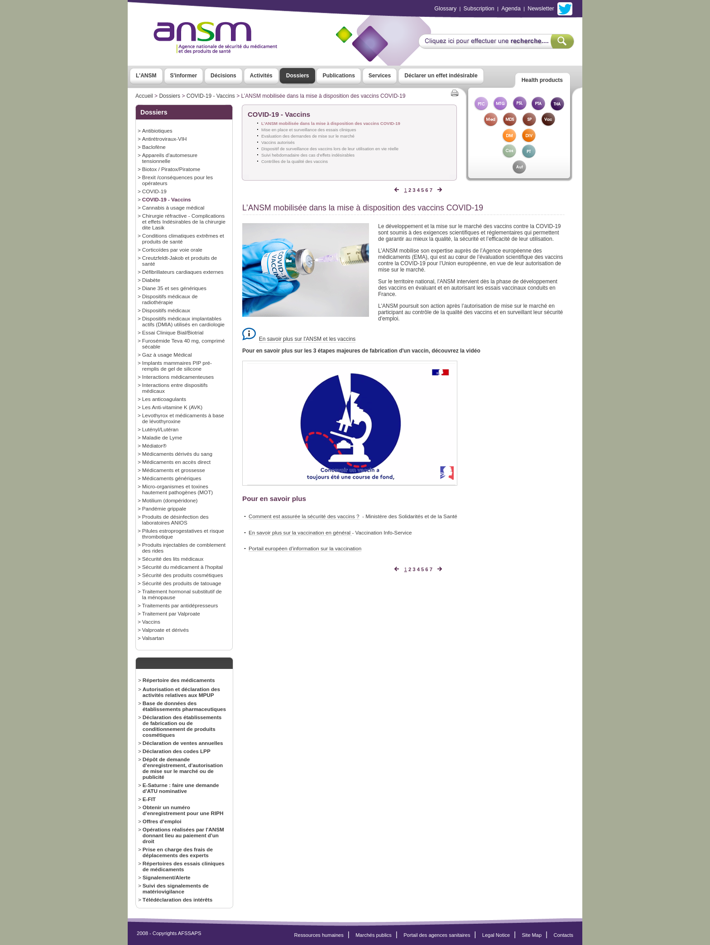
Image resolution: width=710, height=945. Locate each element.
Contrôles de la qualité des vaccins (294, 161)
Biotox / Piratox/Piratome (171, 169)
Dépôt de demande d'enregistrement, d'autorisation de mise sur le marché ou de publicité (183, 768)
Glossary (445, 8)
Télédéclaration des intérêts (177, 899)
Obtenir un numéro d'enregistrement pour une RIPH (183, 810)
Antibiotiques (157, 131)
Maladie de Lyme (162, 437)
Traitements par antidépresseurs (180, 605)
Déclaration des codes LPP (177, 751)
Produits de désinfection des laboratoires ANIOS (175, 519)
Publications (338, 75)
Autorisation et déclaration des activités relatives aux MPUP (181, 692)
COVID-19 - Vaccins (211, 96)
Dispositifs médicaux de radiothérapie (170, 299)
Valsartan (153, 638)
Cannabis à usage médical (173, 207)
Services (380, 75)
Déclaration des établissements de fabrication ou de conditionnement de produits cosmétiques (182, 726)
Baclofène (154, 147)
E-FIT (149, 799)
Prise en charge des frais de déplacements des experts (178, 852)
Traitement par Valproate (171, 613)
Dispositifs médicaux (166, 310)
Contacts (563, 935)
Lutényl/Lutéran (160, 429)
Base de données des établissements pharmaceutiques (184, 706)
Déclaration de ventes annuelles (183, 743)
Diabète (151, 280)
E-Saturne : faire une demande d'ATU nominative (181, 788)
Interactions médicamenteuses (178, 377)
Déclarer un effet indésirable (440, 75)
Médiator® (154, 446)
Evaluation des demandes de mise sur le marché (308, 136)
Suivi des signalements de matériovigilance (176, 888)
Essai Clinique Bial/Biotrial (173, 332)
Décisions (223, 75)
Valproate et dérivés (165, 630)
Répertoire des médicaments (179, 680)
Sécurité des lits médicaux (173, 559)
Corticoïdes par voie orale (172, 250)
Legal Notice (496, 935)
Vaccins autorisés (278, 142)
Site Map (532, 935)
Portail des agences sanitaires (436, 935)
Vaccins (151, 622)
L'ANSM (146, 75)
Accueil (144, 96)
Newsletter (541, 8)
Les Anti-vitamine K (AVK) (172, 407)
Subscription (479, 8)
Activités (261, 75)
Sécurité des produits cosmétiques (182, 575)
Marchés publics (373, 935)
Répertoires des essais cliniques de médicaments (184, 866)
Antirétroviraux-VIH (164, 139)
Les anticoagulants (164, 399)
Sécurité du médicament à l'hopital (182, 567)
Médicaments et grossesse (173, 470)
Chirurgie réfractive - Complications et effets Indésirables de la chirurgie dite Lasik (183, 221)
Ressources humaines (319, 935)
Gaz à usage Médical (167, 355)
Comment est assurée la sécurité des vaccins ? (304, 516)
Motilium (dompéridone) (170, 500)
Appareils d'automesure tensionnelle (169, 158)
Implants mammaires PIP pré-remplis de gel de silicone (177, 366)
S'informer (183, 75)
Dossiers (297, 75)
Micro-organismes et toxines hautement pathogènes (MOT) (177, 489)
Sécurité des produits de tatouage (181, 583)
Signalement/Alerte (167, 877)
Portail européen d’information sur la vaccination (305, 548)
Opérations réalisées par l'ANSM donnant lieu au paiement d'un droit (183, 835)
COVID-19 (154, 191)
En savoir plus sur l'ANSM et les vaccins (307, 339)
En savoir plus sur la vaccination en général (300, 532)
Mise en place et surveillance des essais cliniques (308, 129)
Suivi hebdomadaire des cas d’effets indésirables (308, 155)
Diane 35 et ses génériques (174, 288)
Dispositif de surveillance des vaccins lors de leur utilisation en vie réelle (329, 148)
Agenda (511, 8)
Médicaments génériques (171, 478)
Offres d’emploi (162, 821)
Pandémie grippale (164, 508)
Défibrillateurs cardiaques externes (183, 272)
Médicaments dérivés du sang (177, 454)
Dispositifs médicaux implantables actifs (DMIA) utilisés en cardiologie (183, 321)
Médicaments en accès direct (176, 462)
